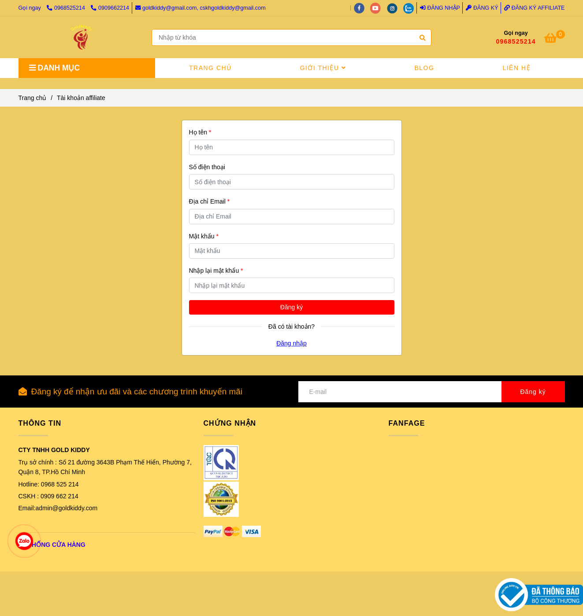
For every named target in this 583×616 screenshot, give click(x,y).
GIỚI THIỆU (323, 67)
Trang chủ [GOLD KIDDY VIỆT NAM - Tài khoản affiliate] (33, 97)
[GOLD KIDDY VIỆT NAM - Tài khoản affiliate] (81, 37)
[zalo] (410, 8)
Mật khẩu (204, 236)
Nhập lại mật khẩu (216, 270)
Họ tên (200, 132)
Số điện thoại (207, 167)
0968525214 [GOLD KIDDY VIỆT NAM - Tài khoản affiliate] (66, 8)
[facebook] (362, 8)
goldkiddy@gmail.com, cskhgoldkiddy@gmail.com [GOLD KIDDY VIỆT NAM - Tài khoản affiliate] (200, 8)
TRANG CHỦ (210, 67)
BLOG (424, 67)
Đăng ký (291, 307)
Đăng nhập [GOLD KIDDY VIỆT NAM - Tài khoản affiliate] (440, 8)
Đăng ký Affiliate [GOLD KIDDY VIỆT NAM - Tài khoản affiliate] (534, 8)
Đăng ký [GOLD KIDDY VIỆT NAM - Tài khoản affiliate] (482, 8)
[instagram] (395, 8)
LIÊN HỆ (516, 67)
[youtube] (378, 8)
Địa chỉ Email (209, 201)
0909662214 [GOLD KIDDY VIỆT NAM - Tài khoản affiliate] (110, 8)
